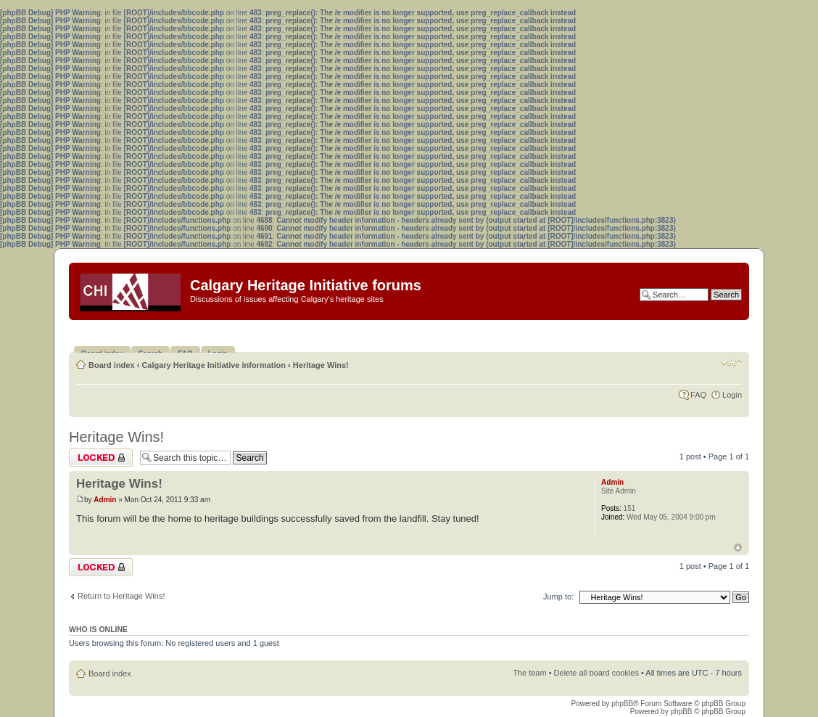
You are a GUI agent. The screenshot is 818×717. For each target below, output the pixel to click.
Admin (105, 500)
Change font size (731, 362)
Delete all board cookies (596, 672)
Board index (111, 365)
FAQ (698, 394)
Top (738, 548)
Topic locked (101, 457)
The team (529, 672)
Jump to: (558, 596)
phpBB (622, 704)
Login (732, 394)
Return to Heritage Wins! (121, 595)
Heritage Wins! (321, 365)
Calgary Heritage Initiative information (213, 365)
